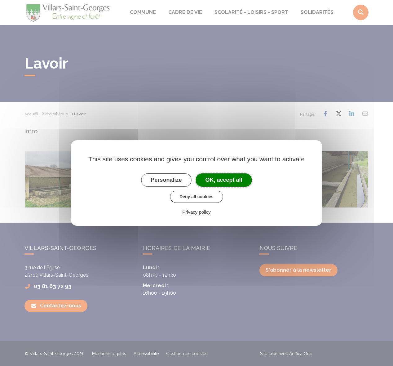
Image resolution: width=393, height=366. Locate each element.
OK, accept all (223, 180)
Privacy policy (196, 212)
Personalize (166, 180)
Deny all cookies (196, 196)
